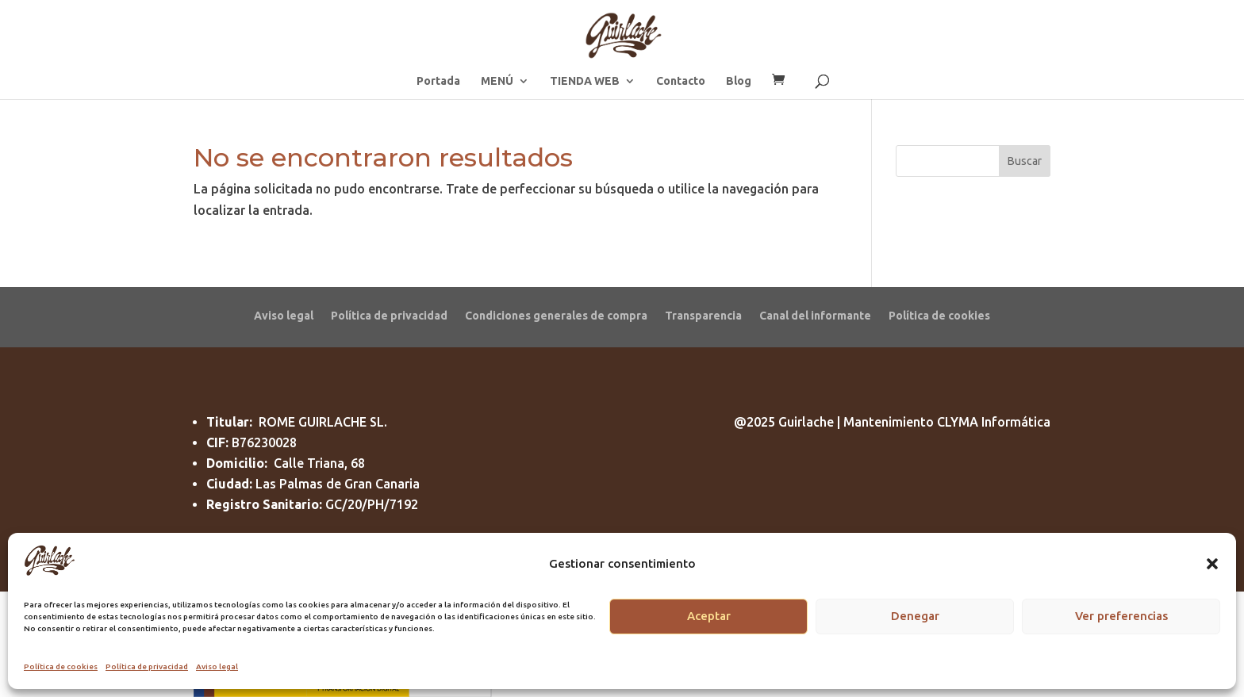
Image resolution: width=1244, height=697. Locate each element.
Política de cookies (61, 666)
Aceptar (709, 615)
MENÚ (497, 81)
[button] (1212, 564)
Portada (438, 81)
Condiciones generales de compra (556, 315)
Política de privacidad (147, 666)
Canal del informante (815, 315)
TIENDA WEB (585, 81)
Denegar (915, 615)
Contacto (680, 81)
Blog (738, 81)
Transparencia (703, 315)
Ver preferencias (1121, 615)
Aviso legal (217, 666)
